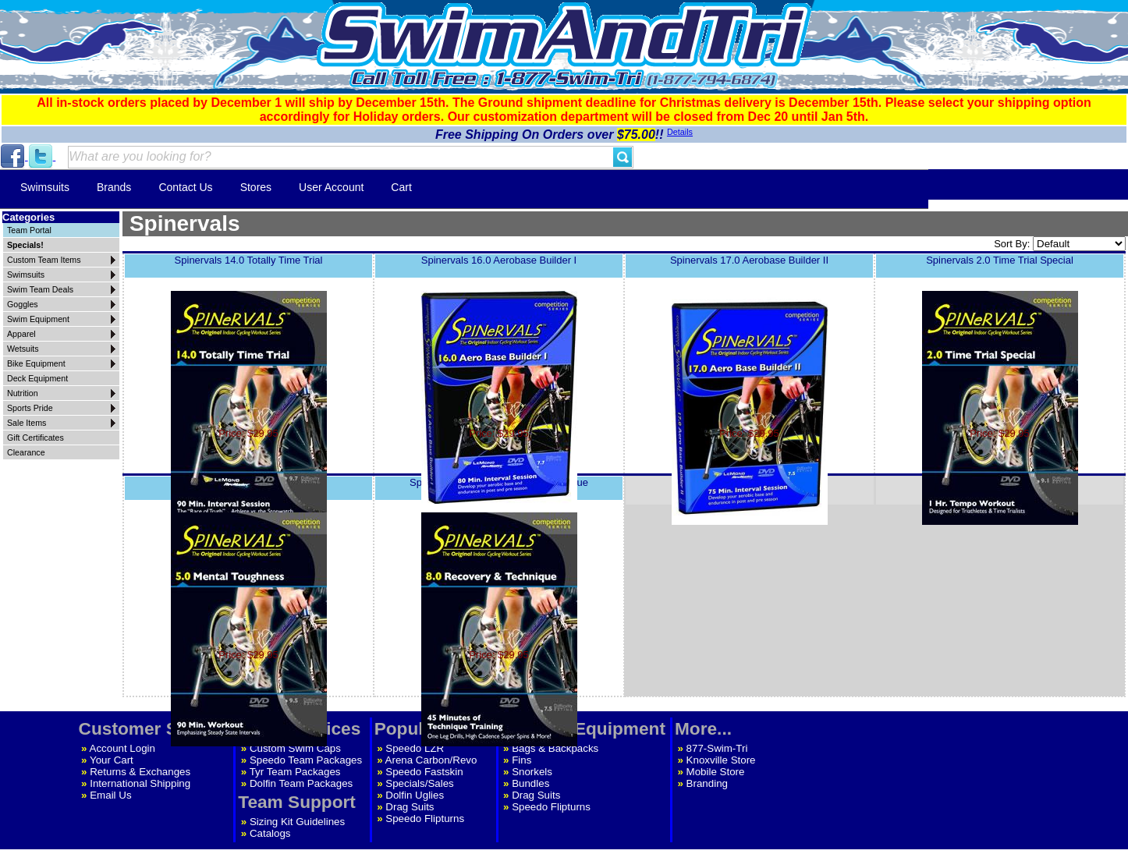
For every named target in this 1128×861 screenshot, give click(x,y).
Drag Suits (409, 807)
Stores (255, 187)
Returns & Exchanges (140, 772)
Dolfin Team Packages (301, 783)
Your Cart (111, 760)
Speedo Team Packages (306, 760)
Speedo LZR (414, 748)
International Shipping (140, 783)
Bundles (530, 783)
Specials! (25, 245)
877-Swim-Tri (717, 748)
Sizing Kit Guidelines (297, 821)
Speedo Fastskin (424, 772)
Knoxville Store (721, 760)
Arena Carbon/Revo (431, 760)
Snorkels (532, 772)
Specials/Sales (419, 783)
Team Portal (29, 230)
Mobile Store (715, 772)
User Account (331, 187)
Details (680, 131)
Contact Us (185, 187)
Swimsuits (44, 187)
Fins (521, 760)
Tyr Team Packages (295, 772)
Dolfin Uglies (414, 795)
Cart (401, 187)
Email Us (110, 795)
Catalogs (270, 833)
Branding (707, 783)
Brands (114, 187)
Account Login (122, 748)
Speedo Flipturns (424, 818)
